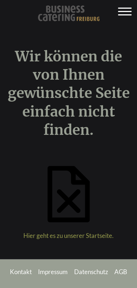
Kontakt (21, 272)
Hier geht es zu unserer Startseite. (68, 235)
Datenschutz (91, 272)
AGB (120, 272)
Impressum (53, 272)
